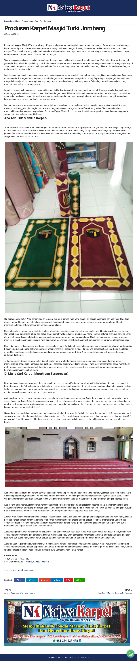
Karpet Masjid (15, 21)
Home (6, 21)
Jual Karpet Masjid (16, 570)
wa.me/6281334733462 (37, 561)
